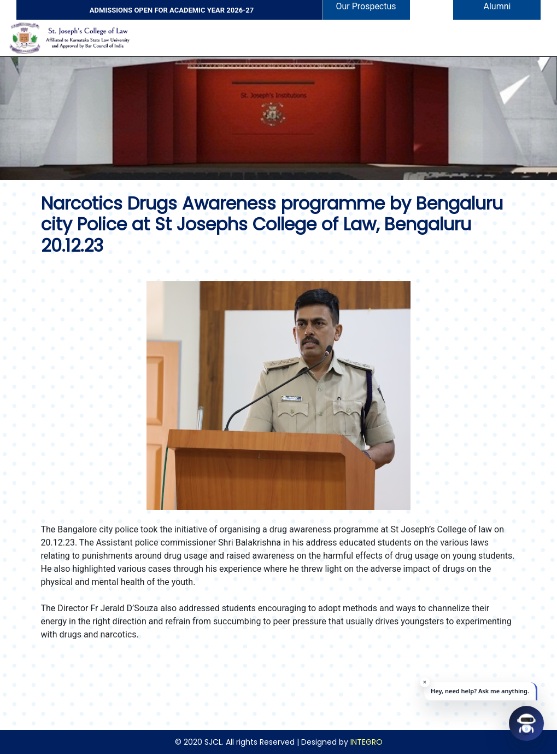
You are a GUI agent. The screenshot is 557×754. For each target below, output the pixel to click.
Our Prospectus (366, 6)
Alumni (497, 6)
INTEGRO (366, 741)
